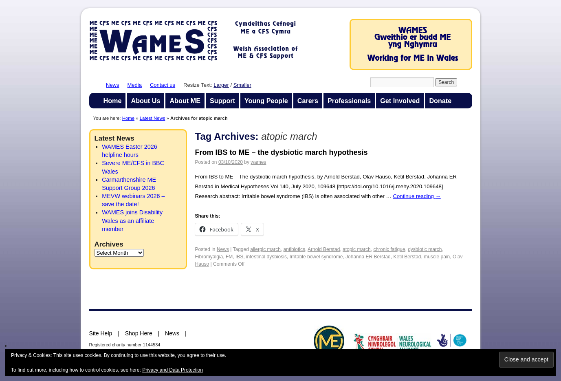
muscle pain (437, 257)
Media (135, 85)
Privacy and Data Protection (172, 370)
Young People (266, 100)
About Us (145, 100)
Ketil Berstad (407, 257)
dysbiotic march (425, 249)
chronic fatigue (389, 249)
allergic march (265, 249)
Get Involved (400, 100)
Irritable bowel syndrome (316, 257)
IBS (239, 257)
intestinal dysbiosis (266, 257)
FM (229, 257)
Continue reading (416, 196)
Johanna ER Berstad (368, 257)
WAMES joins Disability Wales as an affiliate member (132, 220)
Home (112, 100)
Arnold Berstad (324, 249)
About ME (184, 100)
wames (258, 162)
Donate (440, 100)
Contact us (162, 85)
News (112, 85)
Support (222, 100)
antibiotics (294, 249)
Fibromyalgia (209, 257)
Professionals (349, 100)
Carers (307, 100)
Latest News (152, 118)
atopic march (357, 249)
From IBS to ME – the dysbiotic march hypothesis (281, 152)
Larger (221, 85)
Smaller (242, 85)
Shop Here (138, 333)
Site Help (100, 333)
